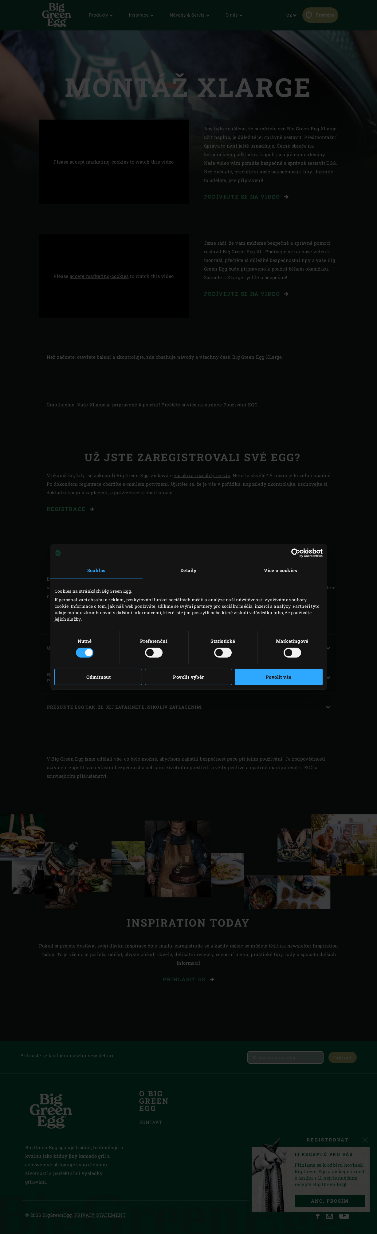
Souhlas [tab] (96, 570)
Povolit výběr (188, 677)
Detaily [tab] (188, 570)
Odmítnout (98, 677)
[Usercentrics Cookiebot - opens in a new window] (296, 553)
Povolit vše (278, 677)
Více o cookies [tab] (280, 570)
